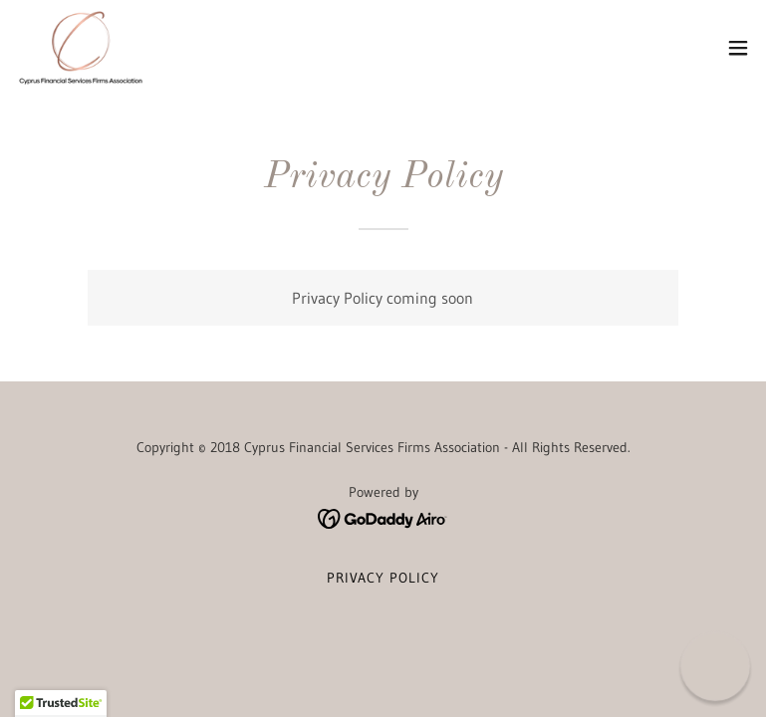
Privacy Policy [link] (383, 578)
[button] (738, 48)
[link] (80, 48)
